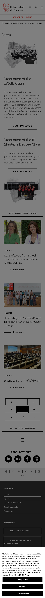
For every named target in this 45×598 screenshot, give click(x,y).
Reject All (22, 587)
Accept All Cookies (22, 593)
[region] (22, 572)
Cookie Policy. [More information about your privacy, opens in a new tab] (24, 575)
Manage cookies (22, 580)
